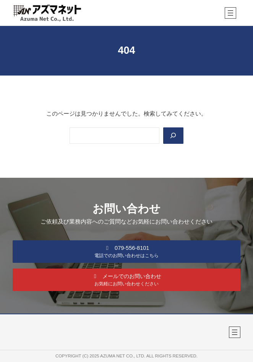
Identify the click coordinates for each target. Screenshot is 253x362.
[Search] (173, 135)
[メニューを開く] (230, 13)
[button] (126, 251)
